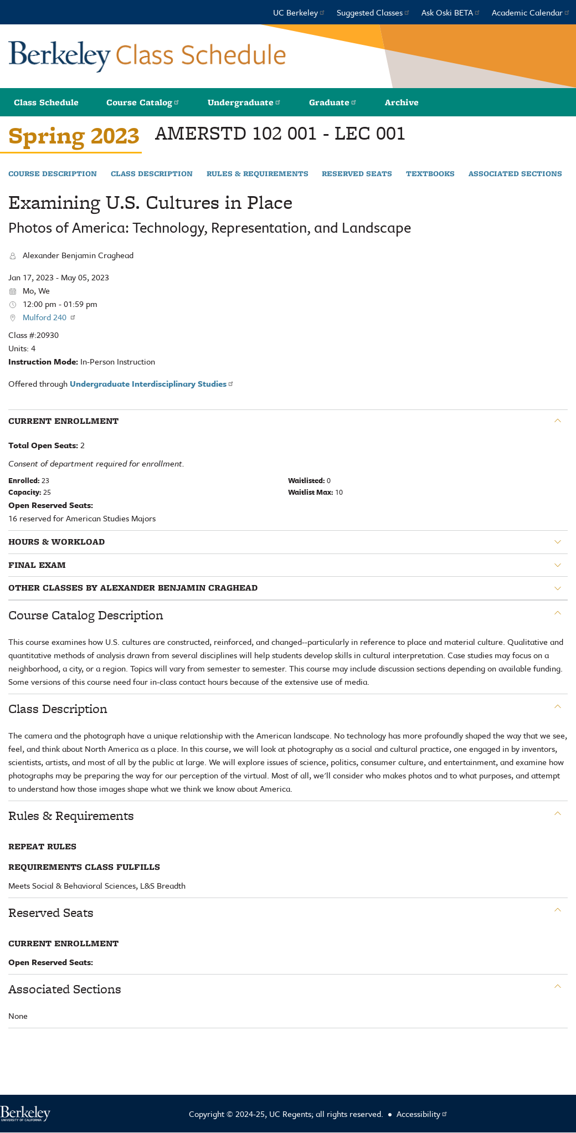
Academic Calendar (531, 12)
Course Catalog (143, 102)
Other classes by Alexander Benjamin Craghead (133, 587)
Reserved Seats (357, 174)
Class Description (152, 174)
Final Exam (37, 565)
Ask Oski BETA (451, 12)
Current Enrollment (63, 421)
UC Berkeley (299, 12)
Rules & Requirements (257, 174)
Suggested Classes (373, 12)
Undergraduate (244, 102)
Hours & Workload (56, 541)
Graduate (333, 102)
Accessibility (422, 1114)
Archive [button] (402, 102)
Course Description (52, 174)
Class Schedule (46, 102)
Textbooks (430, 174)
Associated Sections (515, 174)
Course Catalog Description (85, 615)
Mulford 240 (49, 317)
